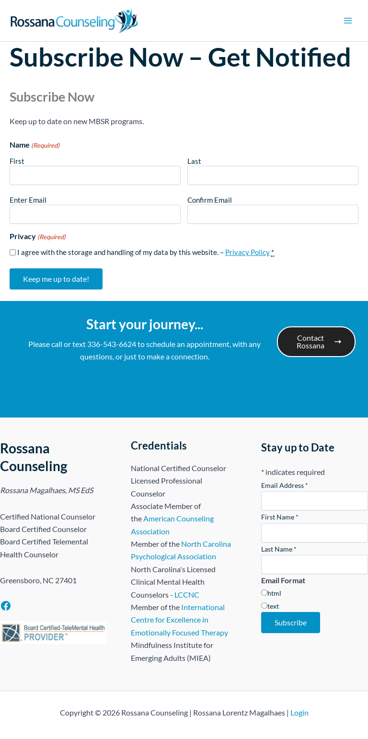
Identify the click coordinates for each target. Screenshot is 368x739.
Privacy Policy (247, 252)
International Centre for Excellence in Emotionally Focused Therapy (179, 619)
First (17, 161)
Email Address (284, 485)
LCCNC (186, 594)
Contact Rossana (319, 341)
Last (194, 161)
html (274, 593)
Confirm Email (209, 200)
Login (299, 712)
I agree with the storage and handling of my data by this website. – (145, 252)
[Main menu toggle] (347, 20)
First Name (280, 517)
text (273, 606)
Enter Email (28, 200)
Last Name (279, 549)
